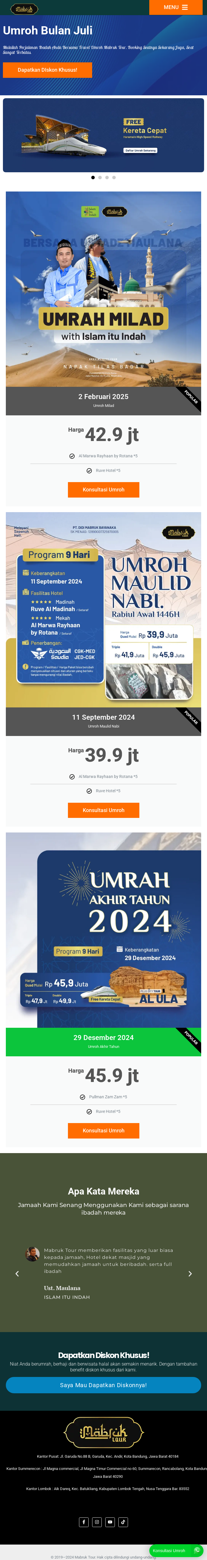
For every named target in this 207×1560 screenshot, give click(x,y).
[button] (93, 177)
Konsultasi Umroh (103, 489)
